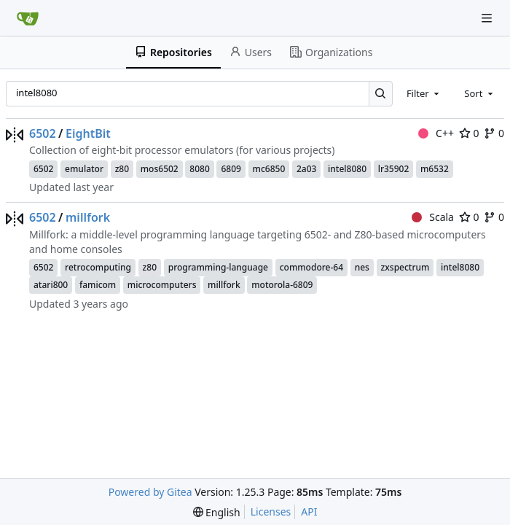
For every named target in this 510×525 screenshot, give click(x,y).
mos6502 (159, 169)
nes (362, 267)
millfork (88, 217)
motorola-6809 (282, 285)
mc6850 (269, 169)
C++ (436, 133)
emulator (84, 169)
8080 (199, 169)
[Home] (27, 18)
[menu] (216, 512)
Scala (433, 217)
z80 (122, 169)
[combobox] (424, 93)
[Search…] (381, 93)
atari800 (51, 285)
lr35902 (393, 169)
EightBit (88, 133)
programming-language (218, 267)
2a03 (306, 169)
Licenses (271, 511)
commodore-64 (311, 267)
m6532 (434, 169)
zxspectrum (405, 267)
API (309, 511)
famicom (97, 285)
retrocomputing (98, 267)
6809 (230, 169)
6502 (42, 133)
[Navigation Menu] (488, 18)
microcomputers (162, 285)
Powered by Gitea (150, 492)
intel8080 (347, 169)
